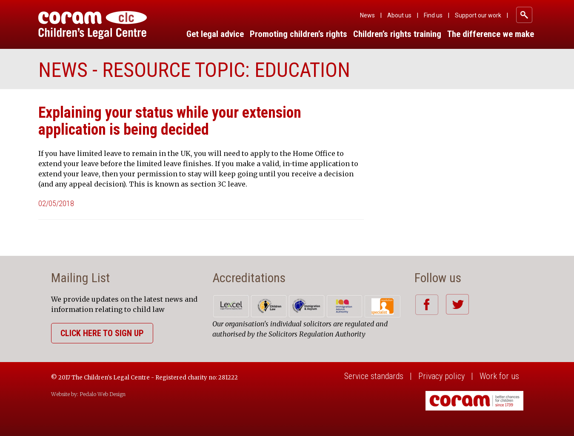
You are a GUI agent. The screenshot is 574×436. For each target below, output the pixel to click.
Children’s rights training (397, 34)
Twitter (457, 304)
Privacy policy (441, 376)
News (367, 15)
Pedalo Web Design (103, 394)
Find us (433, 15)
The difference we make (490, 34)
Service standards (373, 376)
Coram (92, 25)
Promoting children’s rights (298, 34)
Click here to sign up (102, 333)
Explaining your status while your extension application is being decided (169, 121)
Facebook (426, 304)
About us (399, 15)
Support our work (478, 15)
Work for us (499, 376)
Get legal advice (215, 34)
